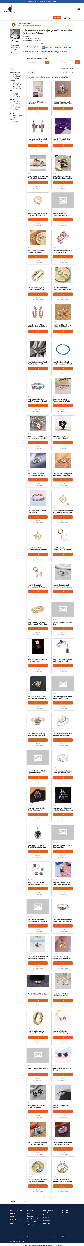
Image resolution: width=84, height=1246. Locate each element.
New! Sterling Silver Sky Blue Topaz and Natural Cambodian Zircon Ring (37, 772)
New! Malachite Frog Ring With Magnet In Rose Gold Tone (62, 883)
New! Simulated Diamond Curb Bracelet (37, 511)
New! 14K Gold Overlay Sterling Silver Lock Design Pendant (62, 957)
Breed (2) (15, 95)
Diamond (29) (16, 103)
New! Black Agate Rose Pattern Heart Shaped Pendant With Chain (60, 437)
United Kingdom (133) (17, 116)
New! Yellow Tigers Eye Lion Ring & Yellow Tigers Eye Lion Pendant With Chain (62, 177)
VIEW (37, 108)
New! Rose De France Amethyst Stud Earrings (61, 1032)
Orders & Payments (32, 1219)
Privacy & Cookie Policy (59, 1237)
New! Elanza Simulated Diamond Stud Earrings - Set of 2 (38, 920)
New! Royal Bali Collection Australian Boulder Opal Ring (63, 809)
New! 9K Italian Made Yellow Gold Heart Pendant (37, 660)
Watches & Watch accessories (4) (17, 87)
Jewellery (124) (16, 83)
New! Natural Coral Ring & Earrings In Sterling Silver (62, 326)
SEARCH (57, 18)
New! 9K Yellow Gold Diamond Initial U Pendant (37, 549)
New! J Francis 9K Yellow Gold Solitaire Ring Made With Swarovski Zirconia (38, 957)
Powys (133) (16, 122)
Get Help (30, 1210)
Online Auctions (15, 1220)
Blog (11, 1223)
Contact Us (30, 1224)
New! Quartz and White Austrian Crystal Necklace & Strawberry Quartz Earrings (37, 326)
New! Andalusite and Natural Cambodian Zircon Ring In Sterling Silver (62, 920)
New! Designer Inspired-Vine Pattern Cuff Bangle (62, 251)
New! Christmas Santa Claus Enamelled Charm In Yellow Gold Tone (37, 437)
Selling (12, 1216)
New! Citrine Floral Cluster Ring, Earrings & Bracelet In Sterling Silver (37, 697)
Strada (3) (15, 93)
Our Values (46, 1220)
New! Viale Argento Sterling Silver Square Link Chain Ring (62, 772)
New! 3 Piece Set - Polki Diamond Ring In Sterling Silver (36, 474)
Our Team (46, 1217)
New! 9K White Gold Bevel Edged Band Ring (61, 140)
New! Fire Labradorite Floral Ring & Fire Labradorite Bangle (37, 363)
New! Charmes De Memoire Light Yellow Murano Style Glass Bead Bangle (37, 1180)
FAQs (28, 1213)
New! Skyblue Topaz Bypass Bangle (62, 1106)
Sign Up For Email (16, 1210)
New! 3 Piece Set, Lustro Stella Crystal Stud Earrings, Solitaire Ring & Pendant (37, 883)
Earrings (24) (16, 107)
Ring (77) (15, 101)
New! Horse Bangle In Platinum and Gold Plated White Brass (61, 400)
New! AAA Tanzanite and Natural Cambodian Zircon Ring (62, 103)
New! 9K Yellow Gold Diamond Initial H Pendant (37, 586)
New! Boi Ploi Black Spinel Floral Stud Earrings (36, 1106)
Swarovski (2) (16, 97)
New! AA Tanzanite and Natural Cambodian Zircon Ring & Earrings (62, 586)
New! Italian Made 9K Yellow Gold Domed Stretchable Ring (37, 214)
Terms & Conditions (25, 1237)
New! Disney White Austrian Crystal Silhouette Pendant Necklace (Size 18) (37, 846)
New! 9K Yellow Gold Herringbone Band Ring (61, 214)
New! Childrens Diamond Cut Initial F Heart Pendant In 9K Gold (63, 511)
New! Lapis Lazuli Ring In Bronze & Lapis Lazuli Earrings (36, 809)
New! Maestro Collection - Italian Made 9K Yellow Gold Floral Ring (37, 623)
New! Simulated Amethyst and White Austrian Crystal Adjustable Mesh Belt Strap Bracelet (37, 400)
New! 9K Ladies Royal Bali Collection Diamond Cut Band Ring (36, 1032)
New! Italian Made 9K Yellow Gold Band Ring (62, 846)
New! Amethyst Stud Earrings (38, 1068)
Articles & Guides (32, 1221)
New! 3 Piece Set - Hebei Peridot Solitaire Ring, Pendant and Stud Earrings (37, 251)
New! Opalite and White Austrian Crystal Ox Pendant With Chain (62, 1180)
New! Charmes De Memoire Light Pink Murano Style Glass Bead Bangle (62, 1143)
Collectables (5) (17, 78)
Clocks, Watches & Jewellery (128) (18, 75)
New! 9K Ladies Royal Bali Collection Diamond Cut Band (36, 288)
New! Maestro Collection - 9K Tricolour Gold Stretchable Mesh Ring (38, 177)
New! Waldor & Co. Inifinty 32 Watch (37, 103)
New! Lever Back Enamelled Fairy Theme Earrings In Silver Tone (37, 140)
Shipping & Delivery (33, 1216)
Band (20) (15, 109)
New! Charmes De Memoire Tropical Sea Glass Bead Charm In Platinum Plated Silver (37, 1143)
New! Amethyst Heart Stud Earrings (62, 1069)
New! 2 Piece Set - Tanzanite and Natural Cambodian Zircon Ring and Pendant (62, 660)
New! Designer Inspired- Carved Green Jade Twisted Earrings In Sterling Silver (62, 288)
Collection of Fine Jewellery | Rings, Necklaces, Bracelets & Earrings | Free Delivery (48, 31)
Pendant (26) (16, 105)
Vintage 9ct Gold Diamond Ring (62, 623)
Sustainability (47, 1223)
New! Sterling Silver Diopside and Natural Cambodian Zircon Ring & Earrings (62, 697)
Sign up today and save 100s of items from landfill (42, 1)
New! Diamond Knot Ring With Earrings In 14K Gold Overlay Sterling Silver (36, 734)
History (45, 1215)
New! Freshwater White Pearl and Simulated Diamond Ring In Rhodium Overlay (62, 734)
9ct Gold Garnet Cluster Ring (37, 994)
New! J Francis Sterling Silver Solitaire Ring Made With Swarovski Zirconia (62, 474)
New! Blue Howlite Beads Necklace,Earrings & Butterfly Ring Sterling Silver (62, 363)
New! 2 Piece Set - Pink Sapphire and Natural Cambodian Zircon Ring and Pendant (63, 995)
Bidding (12, 1213)
